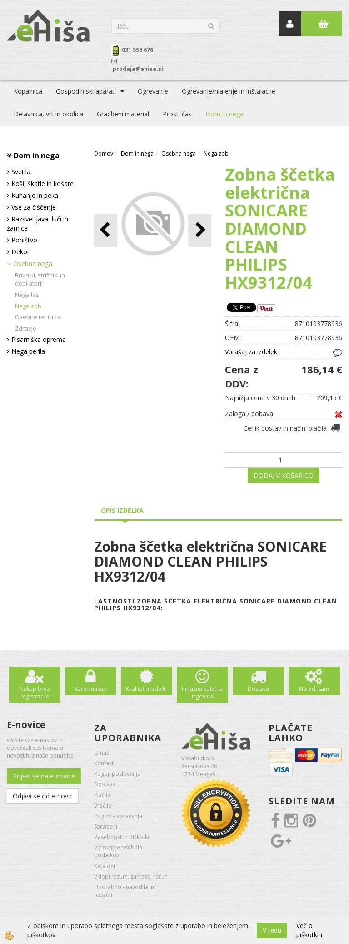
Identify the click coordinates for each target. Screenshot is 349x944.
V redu (272, 930)
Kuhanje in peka (34, 195)
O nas (101, 753)
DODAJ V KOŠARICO (284, 475)
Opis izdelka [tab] (122, 510)
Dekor (20, 251)
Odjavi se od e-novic (43, 796)
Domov (103, 153)
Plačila (102, 795)
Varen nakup (91, 689)
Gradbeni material (123, 114)
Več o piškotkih (309, 930)
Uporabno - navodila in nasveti (124, 891)
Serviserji (105, 826)
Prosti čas (177, 114)
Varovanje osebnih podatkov (118, 851)
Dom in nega (224, 114)
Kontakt (104, 763)
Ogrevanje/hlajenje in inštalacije (228, 91)
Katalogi (104, 866)
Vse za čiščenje (33, 207)
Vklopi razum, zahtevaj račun (131, 876)
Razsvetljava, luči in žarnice (37, 223)
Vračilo (103, 805)
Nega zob (28, 306)
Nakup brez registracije (35, 692)
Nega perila (28, 351)
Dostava (258, 689)
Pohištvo (24, 240)
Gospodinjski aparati (86, 91)
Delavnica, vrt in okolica (48, 114)
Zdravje (25, 328)
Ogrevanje (153, 91)
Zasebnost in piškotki (121, 837)
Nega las (27, 295)
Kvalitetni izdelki (146, 689)
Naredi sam (314, 689)
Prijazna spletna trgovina (202, 692)
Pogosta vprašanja (118, 816)
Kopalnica (28, 91)
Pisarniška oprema (38, 339)
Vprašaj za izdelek (251, 351)
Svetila (20, 171)
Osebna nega (32, 263)
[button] (199, 230)
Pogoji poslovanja (117, 774)
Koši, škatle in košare (42, 183)
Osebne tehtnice (38, 317)
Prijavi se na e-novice (44, 776)
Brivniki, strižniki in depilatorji (40, 279)
